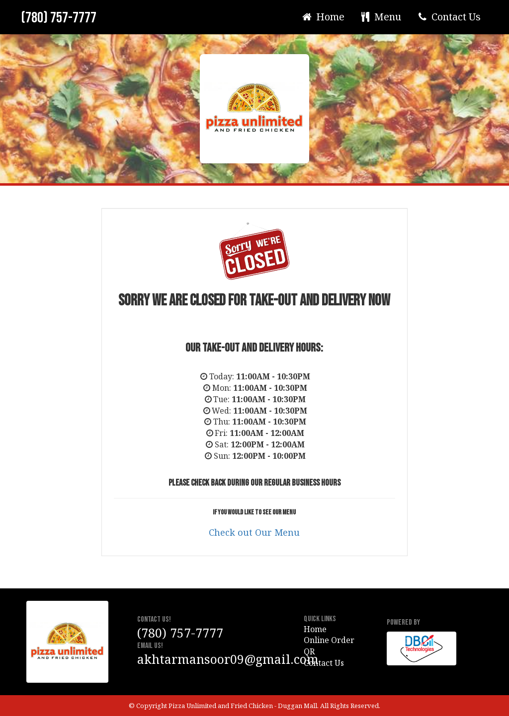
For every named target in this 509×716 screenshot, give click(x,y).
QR (309, 651)
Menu (380, 16)
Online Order (329, 640)
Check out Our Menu (254, 532)
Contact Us (448, 16)
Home (322, 16)
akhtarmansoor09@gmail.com (228, 658)
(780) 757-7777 (58, 18)
